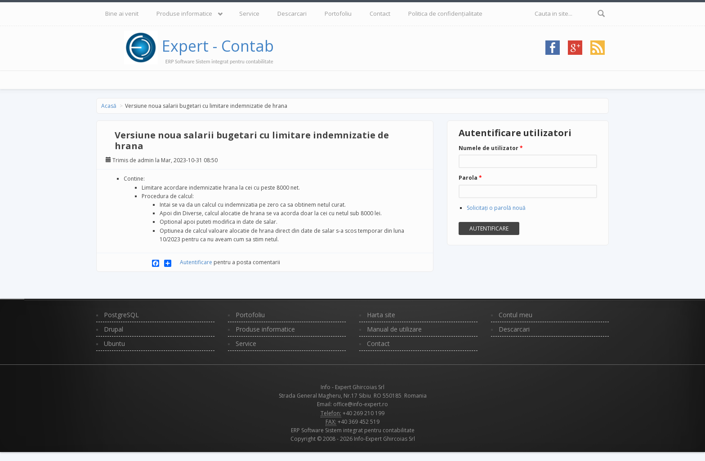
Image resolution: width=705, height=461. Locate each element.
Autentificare (196, 262)
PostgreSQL (121, 314)
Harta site (381, 314)
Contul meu (515, 314)
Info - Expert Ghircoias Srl (352, 387)
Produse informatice (184, 13)
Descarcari (292, 13)
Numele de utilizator (491, 148)
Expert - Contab (218, 45)
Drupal (113, 329)
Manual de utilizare (394, 329)
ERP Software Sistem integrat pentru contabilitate (353, 430)
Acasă (108, 106)
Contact (380, 13)
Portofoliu (338, 13)
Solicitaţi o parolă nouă (496, 208)
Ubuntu (114, 343)
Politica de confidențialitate (445, 13)
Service (249, 13)
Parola (470, 178)
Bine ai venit (121, 13)
